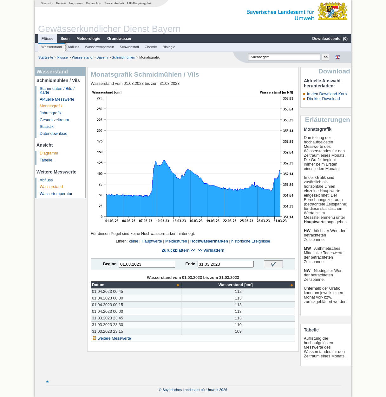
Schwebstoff (129, 47)
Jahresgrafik (51, 113)
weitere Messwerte (114, 338)
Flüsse (48, 38)
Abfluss (73, 47)
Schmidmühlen (123, 57)
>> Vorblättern (211, 250)
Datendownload (54, 133)
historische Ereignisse (250, 241)
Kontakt (61, 3)
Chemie (151, 47)
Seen (65, 38)
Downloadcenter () (330, 38)
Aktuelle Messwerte (57, 99)
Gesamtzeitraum (54, 120)
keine (133, 241)
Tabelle (46, 160)
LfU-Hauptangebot (139, 3)
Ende (190, 264)
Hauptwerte (151, 241)
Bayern (102, 57)
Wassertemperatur (99, 47)
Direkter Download (323, 99)
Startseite (47, 3)
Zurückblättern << (178, 250)
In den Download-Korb (327, 94)
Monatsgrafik (51, 106)
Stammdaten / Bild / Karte (57, 90)
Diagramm (49, 153)
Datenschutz (94, 3)
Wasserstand (51, 47)
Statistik (47, 126)
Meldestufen (176, 241)
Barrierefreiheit (114, 3)
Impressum (76, 3)
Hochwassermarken (209, 241)
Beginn (110, 264)
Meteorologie (88, 38)
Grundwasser (119, 38)
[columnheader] (136, 285)
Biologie (169, 47)
